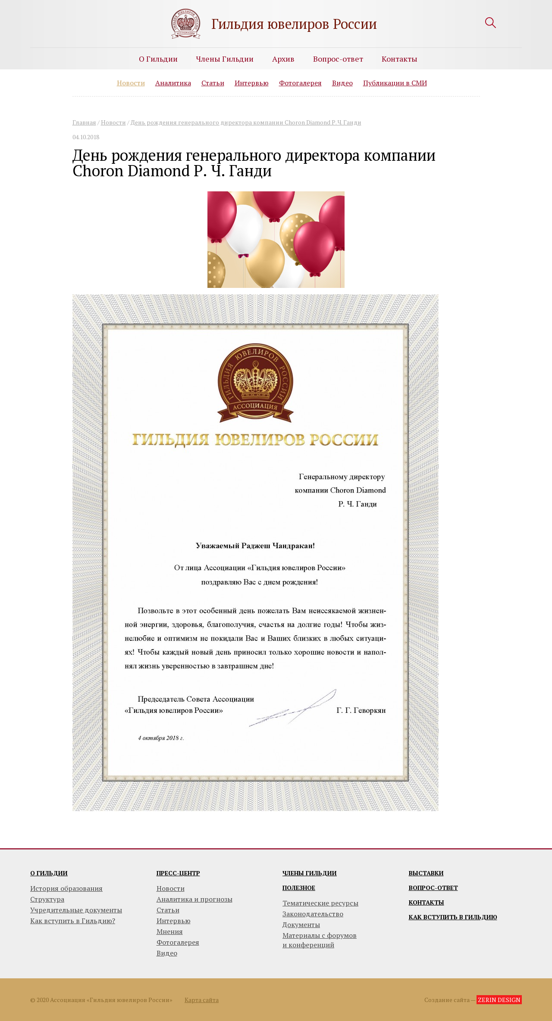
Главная (84, 122)
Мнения (170, 931)
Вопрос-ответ (338, 58)
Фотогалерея (300, 82)
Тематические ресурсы (320, 903)
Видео (342, 82)
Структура (47, 899)
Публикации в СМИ (395, 82)
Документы (301, 924)
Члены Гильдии (225, 58)
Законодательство (312, 913)
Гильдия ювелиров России (294, 24)
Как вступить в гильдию (453, 917)
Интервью (252, 82)
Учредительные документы (76, 910)
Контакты (399, 58)
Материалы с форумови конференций (319, 939)
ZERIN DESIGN (499, 1000)
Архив (283, 58)
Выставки (426, 873)
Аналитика (173, 82)
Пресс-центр (178, 873)
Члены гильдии (309, 873)
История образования (66, 888)
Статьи (212, 82)
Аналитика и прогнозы (194, 899)
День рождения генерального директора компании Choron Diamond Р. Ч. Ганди (246, 122)
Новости (131, 82)
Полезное (298, 888)
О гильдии (49, 873)
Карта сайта (202, 1000)
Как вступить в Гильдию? (72, 920)
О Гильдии (158, 58)
